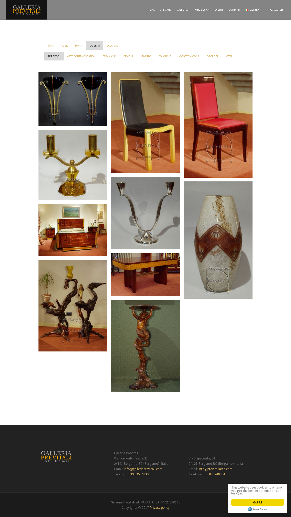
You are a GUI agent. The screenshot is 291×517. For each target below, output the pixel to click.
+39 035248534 (214, 474)
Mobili (65, 45)
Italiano (252, 9)
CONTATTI (234, 9)
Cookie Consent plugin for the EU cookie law (257, 509)
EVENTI (219, 9)
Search (276, 10)
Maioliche (166, 56)
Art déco (54, 56)
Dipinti (79, 45)
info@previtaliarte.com (215, 469)
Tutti (51, 45)
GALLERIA (182, 9)
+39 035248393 (139, 474)
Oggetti (95, 45)
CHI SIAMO (166, 9)
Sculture (112, 45)
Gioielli (129, 56)
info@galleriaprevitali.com (143, 469)
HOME (151, 9)
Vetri (229, 56)
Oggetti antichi (189, 56)
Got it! (257, 502)
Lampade (146, 56)
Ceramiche (109, 56)
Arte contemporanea (81, 56)
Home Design (202, 9)
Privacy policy (159, 507)
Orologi (213, 56)
